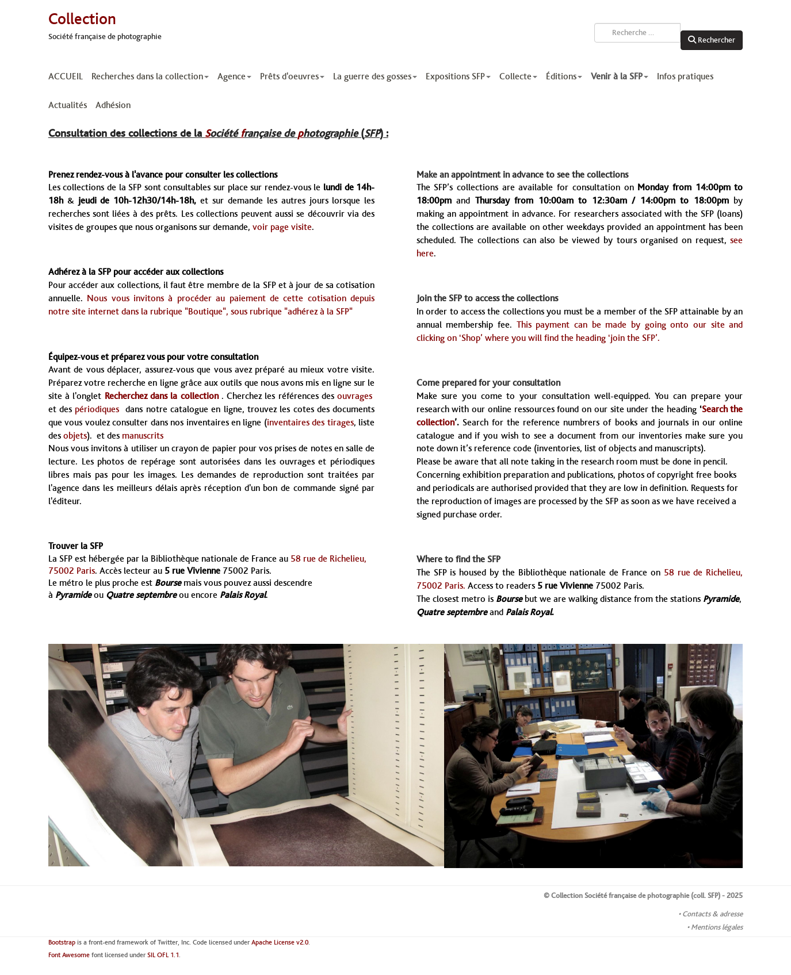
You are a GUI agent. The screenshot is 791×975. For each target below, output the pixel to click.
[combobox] (637, 33)
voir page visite (282, 227)
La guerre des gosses (375, 76)
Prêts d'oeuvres (292, 76)
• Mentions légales (715, 927)
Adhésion (113, 105)
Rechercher (711, 40)
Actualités (67, 105)
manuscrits (142, 436)
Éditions (564, 76)
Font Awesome (69, 955)
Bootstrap (61, 942)
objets (75, 436)
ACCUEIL (65, 76)
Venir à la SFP (619, 76)
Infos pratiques (685, 76)
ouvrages (356, 396)
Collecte (518, 76)
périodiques (100, 409)
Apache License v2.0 (279, 942)
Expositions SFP (458, 76)
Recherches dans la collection (150, 76)
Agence (234, 76)
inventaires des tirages (310, 422)
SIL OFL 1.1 (163, 955)
